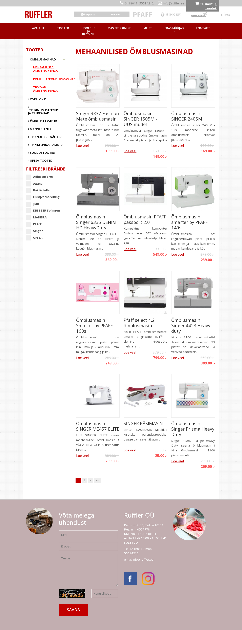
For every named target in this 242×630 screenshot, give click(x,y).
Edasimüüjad (174, 28)
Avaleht (38, 28)
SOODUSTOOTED (41, 152)
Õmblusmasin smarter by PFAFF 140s (189, 222)
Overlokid (37, 99)
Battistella (37, 190)
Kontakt (203, 28)
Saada (73, 609)
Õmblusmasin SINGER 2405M (186, 116)
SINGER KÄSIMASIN (143, 423)
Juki (32, 204)
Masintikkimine (119, 28)
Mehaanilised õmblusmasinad (45, 69)
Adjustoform (39, 177)
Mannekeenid (39, 129)
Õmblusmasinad (42, 59)
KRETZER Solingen (43, 210)
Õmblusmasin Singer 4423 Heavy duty (190, 325)
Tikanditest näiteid (45, 137)
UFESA (34, 237)
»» (97, 480)
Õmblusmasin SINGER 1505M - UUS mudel (140, 119)
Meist (147, 28)
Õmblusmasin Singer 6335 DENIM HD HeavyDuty (96, 222)
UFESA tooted (40, 160)
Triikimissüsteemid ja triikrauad (43, 110)
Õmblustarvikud (42, 121)
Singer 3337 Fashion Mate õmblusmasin (97, 116)
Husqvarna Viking (43, 197)
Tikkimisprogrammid (45, 145)
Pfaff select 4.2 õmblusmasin (139, 322)
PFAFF (34, 224)
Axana (34, 183)
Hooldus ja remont (88, 31)
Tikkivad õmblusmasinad (45, 89)
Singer (34, 231)
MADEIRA (36, 217)
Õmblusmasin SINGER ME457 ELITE (97, 426)
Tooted (63, 28)
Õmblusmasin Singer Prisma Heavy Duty (192, 429)
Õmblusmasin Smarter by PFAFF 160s (94, 325)
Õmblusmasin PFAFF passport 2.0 (145, 219)
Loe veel (82, 145)
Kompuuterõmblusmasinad (51, 79)
